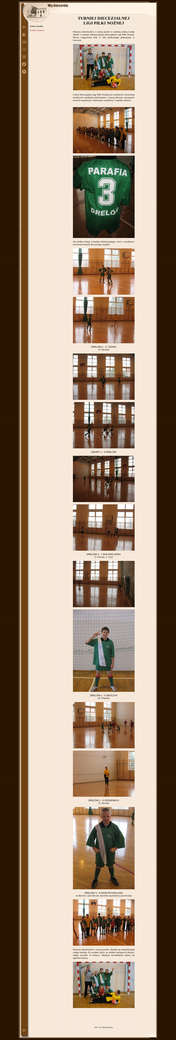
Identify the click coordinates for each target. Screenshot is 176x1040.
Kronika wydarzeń (37, 30)
